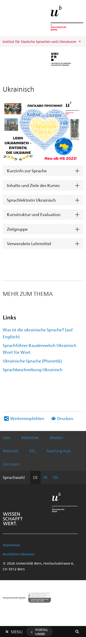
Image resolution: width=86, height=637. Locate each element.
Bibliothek (30, 437)
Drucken (65, 418)
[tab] (43, 170)
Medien (56, 437)
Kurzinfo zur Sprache (27, 170)
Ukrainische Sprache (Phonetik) (32, 361)
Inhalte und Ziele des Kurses (33, 185)
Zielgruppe (17, 229)
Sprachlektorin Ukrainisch (31, 200)
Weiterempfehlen (27, 418)
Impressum (11, 545)
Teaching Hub (58, 450)
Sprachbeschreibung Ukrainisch (32, 369)
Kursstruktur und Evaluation (34, 214)
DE (35, 477)
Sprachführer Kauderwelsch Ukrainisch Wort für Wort (39, 348)
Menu (16, 630)
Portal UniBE (41, 631)
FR (45, 477)
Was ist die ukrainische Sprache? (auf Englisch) (38, 333)
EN (55, 477)
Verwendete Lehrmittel (29, 243)
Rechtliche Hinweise (18, 554)
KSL (32, 450)
